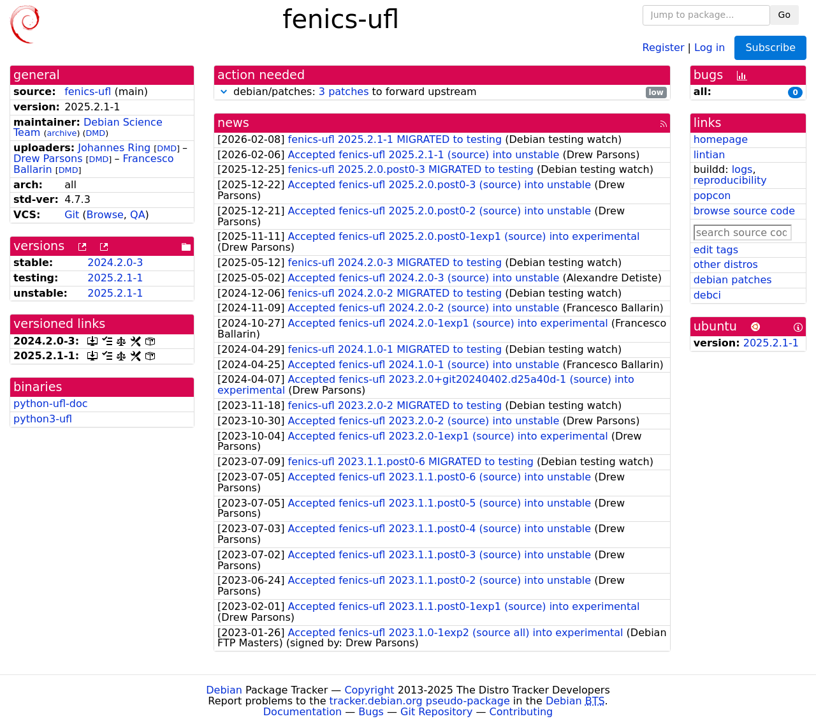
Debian (224, 690)
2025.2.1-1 (115, 278)
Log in (709, 47)
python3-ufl (42, 419)
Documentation (302, 712)
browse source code (744, 211)
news (233, 122)
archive (61, 133)
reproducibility (730, 180)
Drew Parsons (47, 158)
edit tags (716, 250)
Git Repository (436, 712)
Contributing (521, 712)
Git (71, 215)
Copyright (369, 690)
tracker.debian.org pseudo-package (420, 701)
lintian (709, 155)
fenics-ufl (87, 91)
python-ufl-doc (50, 403)
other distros (726, 264)
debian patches (733, 280)
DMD (95, 133)
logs (742, 169)
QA (137, 215)
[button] (224, 91)
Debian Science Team (88, 127)
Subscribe (770, 47)
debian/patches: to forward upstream (442, 92)
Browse (105, 215)
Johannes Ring (114, 148)
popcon (712, 195)
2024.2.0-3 (115, 262)
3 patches (344, 91)
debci (707, 295)
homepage (721, 139)
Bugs (371, 712)
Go (784, 15)
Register (664, 47)
